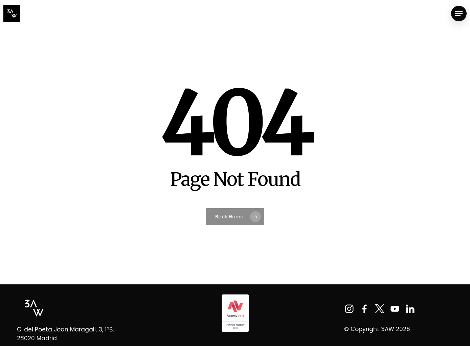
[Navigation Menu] (459, 13)
